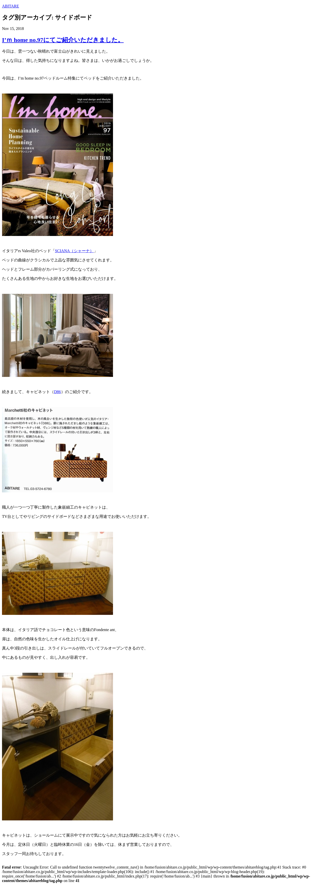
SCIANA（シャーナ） (74, 251)
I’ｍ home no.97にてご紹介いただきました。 (63, 40)
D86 (57, 392)
